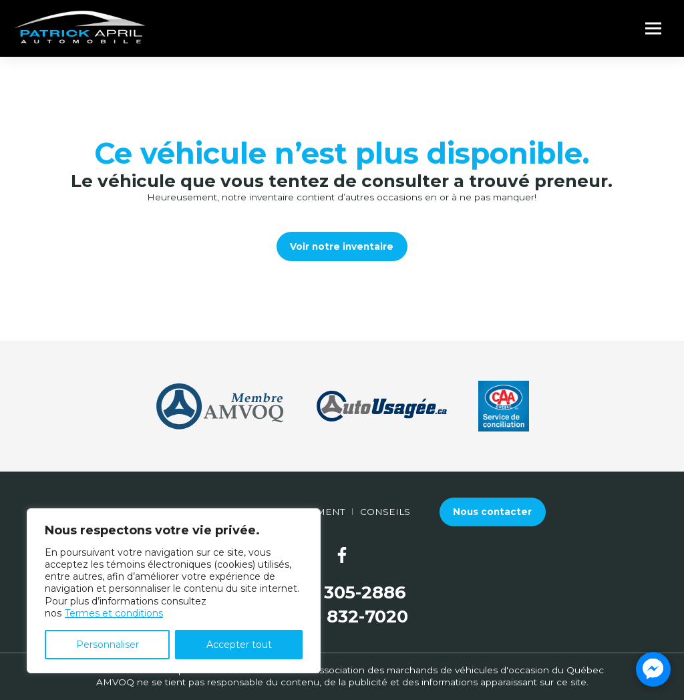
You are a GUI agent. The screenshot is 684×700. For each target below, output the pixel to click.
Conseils (385, 511)
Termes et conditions (114, 613)
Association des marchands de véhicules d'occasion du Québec (458, 670)
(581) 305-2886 (342, 592)
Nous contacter (492, 511)
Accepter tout (239, 645)
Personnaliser (107, 645)
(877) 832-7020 (342, 616)
